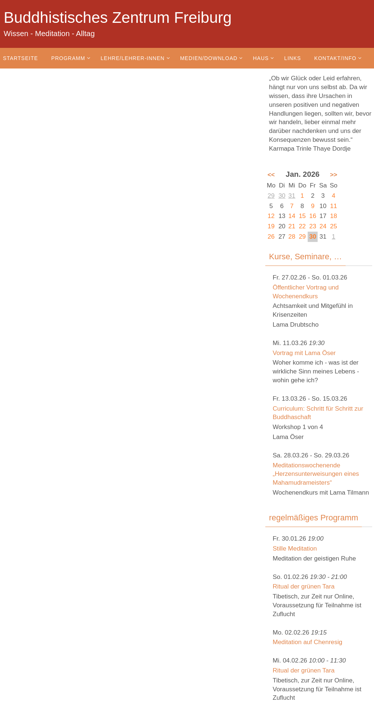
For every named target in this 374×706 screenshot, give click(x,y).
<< (271, 174)
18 (333, 215)
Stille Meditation (295, 548)
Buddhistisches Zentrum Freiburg (118, 17)
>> (333, 174)
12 (271, 215)
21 (292, 226)
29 (271, 195)
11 (333, 206)
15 (302, 215)
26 (271, 236)
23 (312, 226)
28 (292, 236)
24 (322, 226)
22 (302, 226)
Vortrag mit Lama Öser (304, 353)
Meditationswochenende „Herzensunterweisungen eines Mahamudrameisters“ (316, 474)
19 (271, 226)
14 (292, 215)
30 (282, 195)
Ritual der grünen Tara (304, 586)
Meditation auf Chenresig (307, 642)
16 (312, 215)
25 (333, 226)
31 (292, 195)
